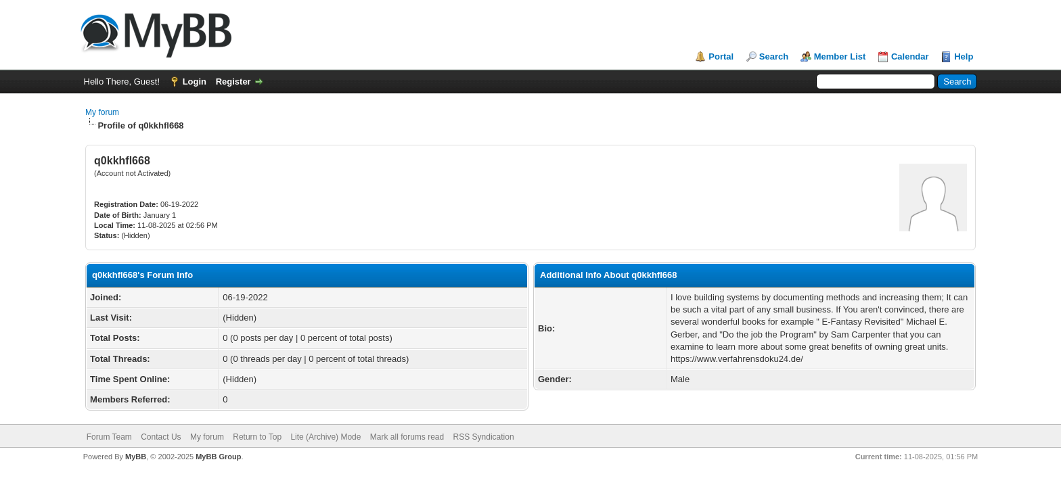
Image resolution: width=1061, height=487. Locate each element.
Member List (840, 56)
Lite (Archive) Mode (325, 437)
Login (194, 81)
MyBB (135, 457)
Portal (720, 56)
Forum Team (109, 437)
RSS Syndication (483, 437)
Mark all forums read (407, 437)
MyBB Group (218, 457)
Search (773, 56)
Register (233, 81)
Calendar (910, 56)
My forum (102, 112)
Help (963, 56)
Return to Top (257, 437)
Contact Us (161, 437)
